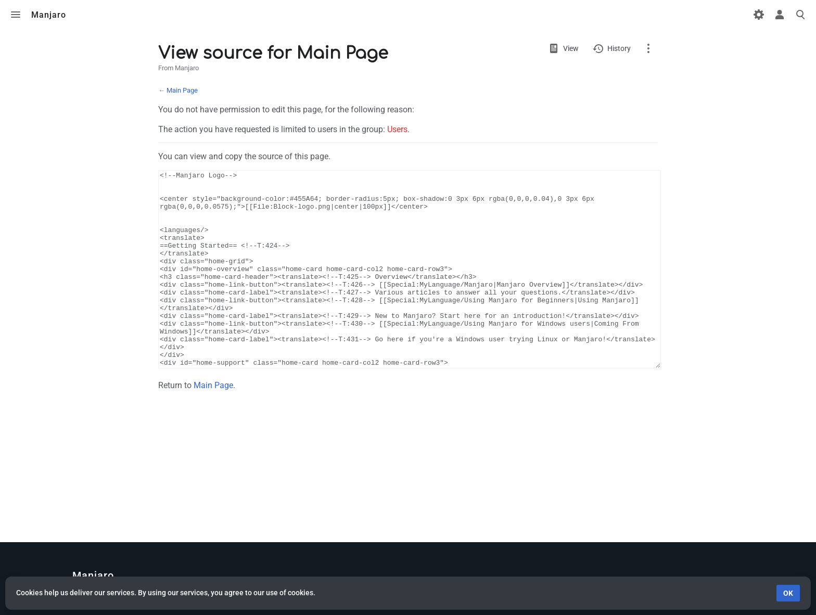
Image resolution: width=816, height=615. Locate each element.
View (570, 48)
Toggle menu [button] (15, 14)
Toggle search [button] (800, 14)
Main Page (182, 90)
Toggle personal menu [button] (779, 14)
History (619, 48)
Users (397, 129)
